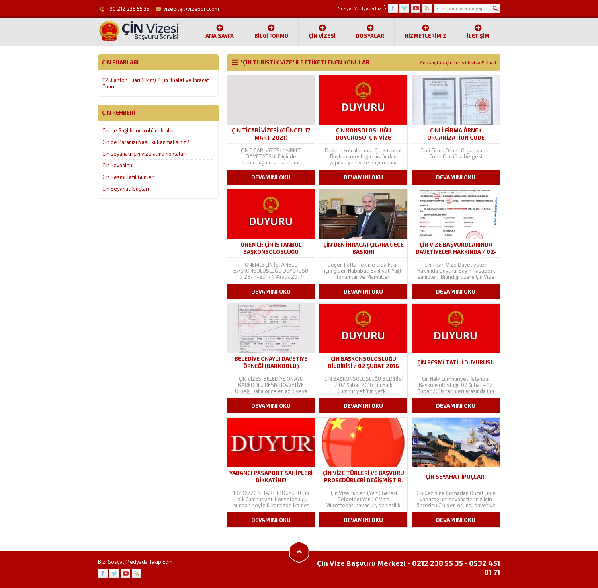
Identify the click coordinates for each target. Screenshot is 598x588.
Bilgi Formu (271, 31)
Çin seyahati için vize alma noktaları (144, 153)
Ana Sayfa (219, 31)
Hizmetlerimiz (425, 31)
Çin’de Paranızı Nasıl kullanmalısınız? (145, 142)
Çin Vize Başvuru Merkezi (361, 563)
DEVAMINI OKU (271, 177)
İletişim (478, 31)
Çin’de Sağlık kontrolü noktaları (139, 130)
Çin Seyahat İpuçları (125, 188)
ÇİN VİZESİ (322, 31)
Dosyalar (370, 31)
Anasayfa (430, 62)
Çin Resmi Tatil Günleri (128, 177)
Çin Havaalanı (117, 165)
